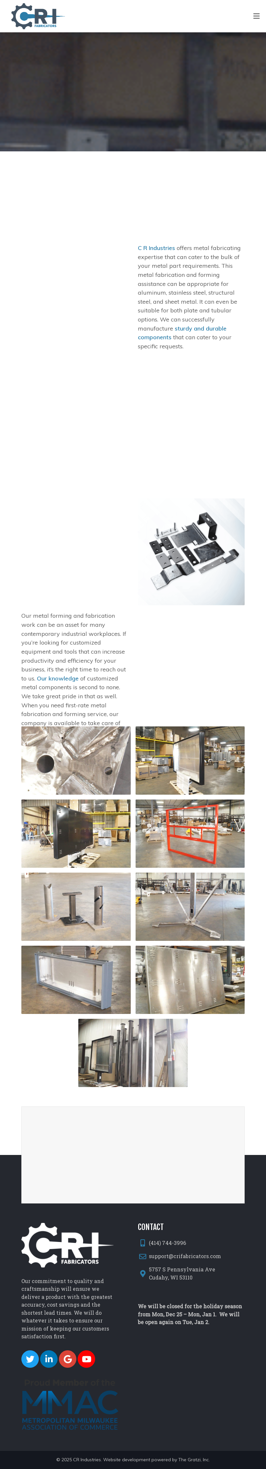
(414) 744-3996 (167, 1242)
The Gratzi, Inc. (194, 1460)
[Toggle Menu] (256, 16)
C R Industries (156, 272)
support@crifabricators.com (185, 1256)
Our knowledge (58, 707)
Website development (126, 1460)
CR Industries (87, 1460)
